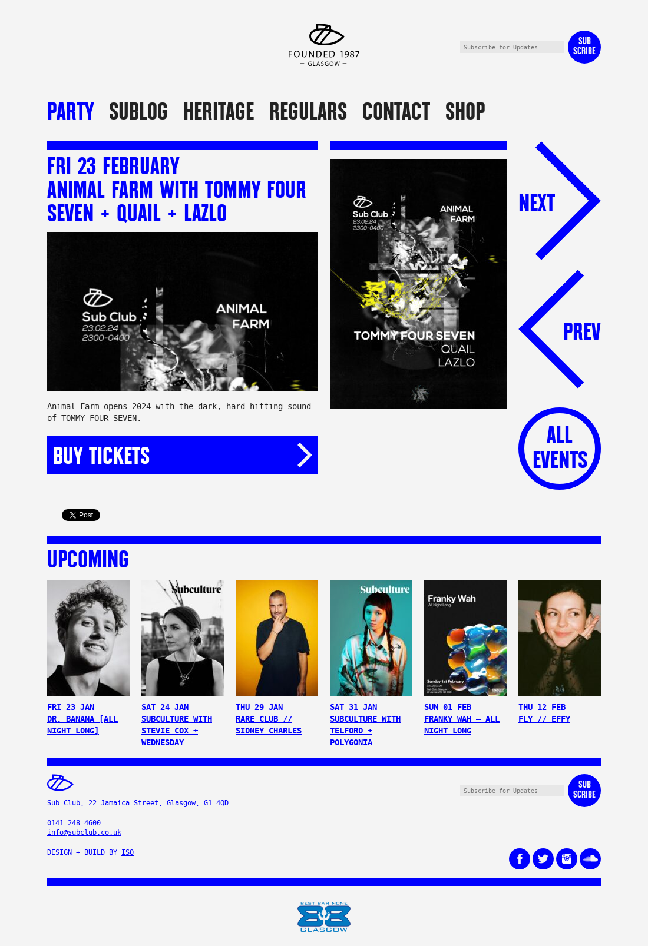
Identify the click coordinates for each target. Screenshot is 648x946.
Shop (465, 111)
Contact (396, 111)
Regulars (308, 111)
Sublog (138, 111)
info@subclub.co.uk (84, 832)
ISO (127, 852)
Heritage (218, 111)
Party (70, 111)
